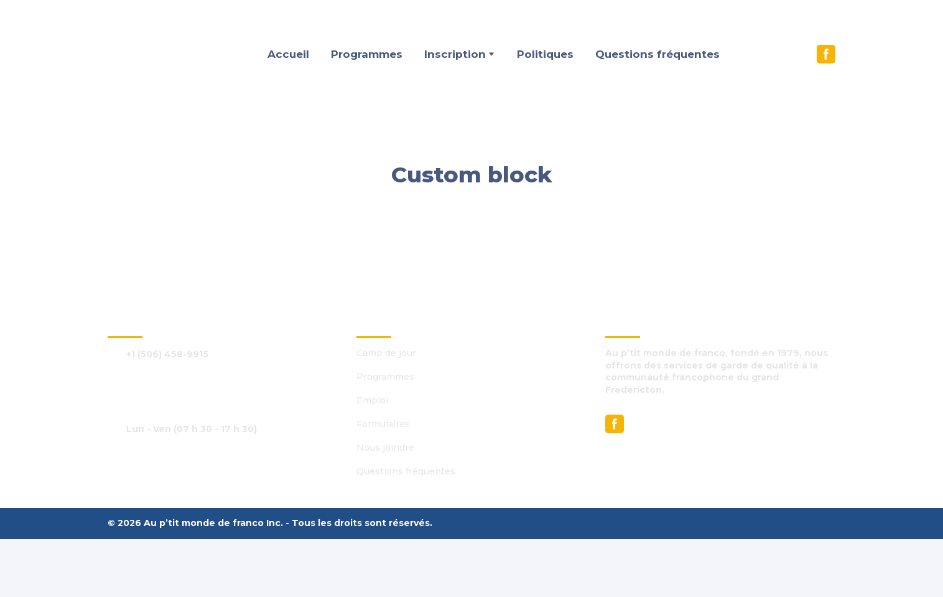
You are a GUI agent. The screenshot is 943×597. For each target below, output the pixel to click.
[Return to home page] (159, 54)
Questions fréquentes (657, 54)
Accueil (288, 54)
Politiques (545, 54)
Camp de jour (386, 353)
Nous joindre (385, 447)
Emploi (372, 400)
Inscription (455, 54)
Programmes (366, 54)
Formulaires (383, 424)
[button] (826, 54)
